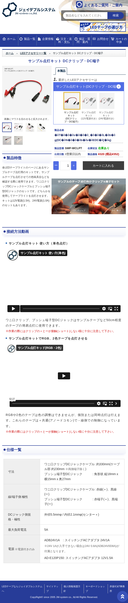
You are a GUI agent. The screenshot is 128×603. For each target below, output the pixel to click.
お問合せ (103, 39)
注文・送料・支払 (65, 40)
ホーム (11, 39)
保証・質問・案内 (83, 40)
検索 (116, 15)
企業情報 (48, 39)
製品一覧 (29, 39)
